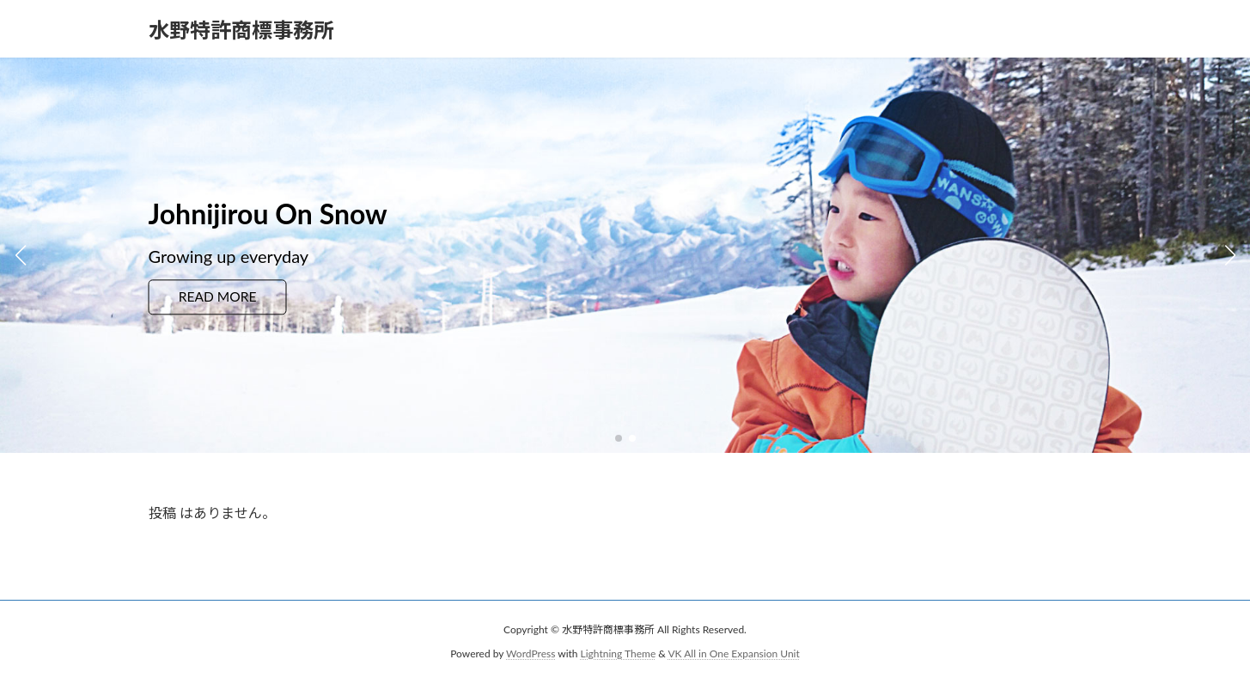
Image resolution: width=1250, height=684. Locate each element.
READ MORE (219, 297)
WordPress (530, 653)
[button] (618, 438)
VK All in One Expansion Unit (734, 653)
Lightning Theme (618, 653)
